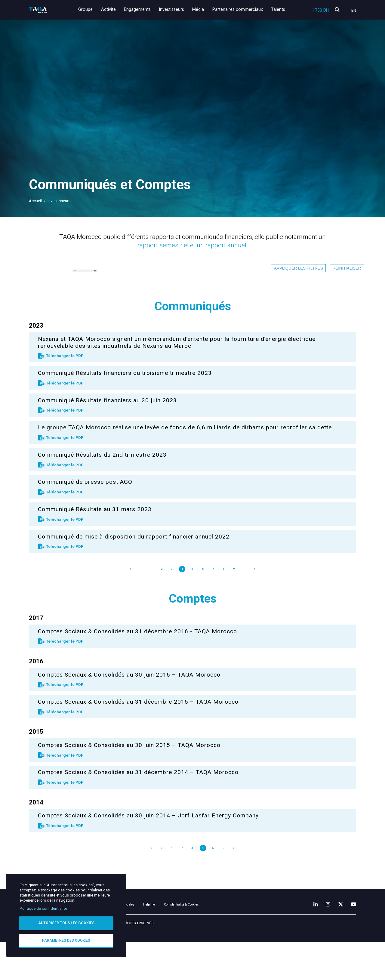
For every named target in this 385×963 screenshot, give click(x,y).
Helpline (187, 924)
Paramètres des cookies (66, 940)
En (353, 10)
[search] (337, 10)
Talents (278, 9)
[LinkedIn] (307, 923)
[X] (336, 923)
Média (201, 9)
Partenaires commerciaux (239, 9)
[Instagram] (321, 923)
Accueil (35, 201)
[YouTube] (352, 923)
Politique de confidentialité (43, 907)
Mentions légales (151, 924)
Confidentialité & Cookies (231, 924)
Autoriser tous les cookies (66, 922)
